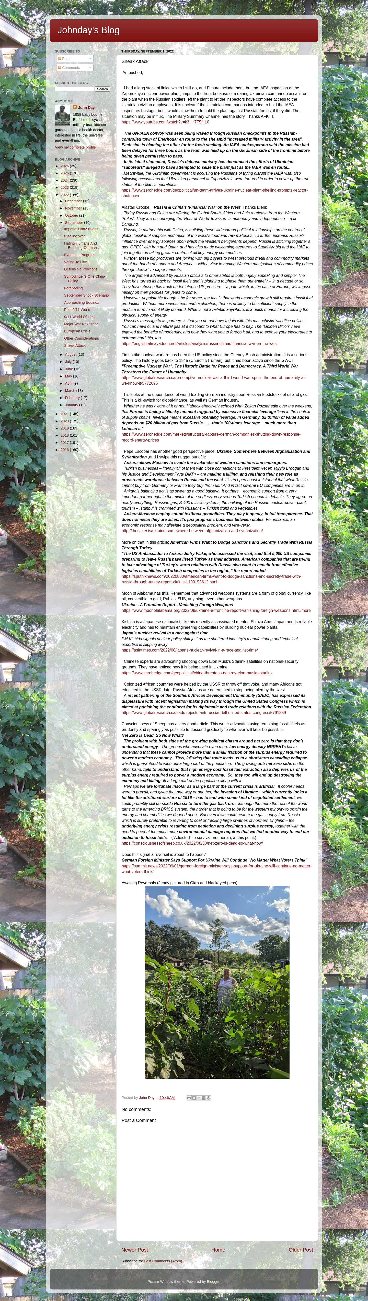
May (69, 376)
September (74, 223)
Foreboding (73, 288)
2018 (65, 435)
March (70, 391)
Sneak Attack (75, 345)
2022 (65, 195)
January (72, 405)
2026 (65, 166)
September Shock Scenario (86, 295)
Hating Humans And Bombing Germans (81, 245)
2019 (65, 428)
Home (218, 1250)
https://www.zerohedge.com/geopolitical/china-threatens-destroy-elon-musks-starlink (197, 673)
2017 (65, 442)
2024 (65, 180)
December (74, 201)
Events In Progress (79, 255)
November (74, 208)
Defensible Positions (80, 269)
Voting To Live (75, 262)
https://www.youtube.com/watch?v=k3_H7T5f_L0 (165, 122)
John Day (86, 108)
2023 (65, 187)
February (73, 398)
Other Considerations (81, 338)
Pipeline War (74, 236)
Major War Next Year (81, 324)
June (69, 369)
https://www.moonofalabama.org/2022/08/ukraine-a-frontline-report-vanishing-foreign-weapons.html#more (216, 610)
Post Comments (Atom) (163, 1261)
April (69, 383)
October (72, 215)
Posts (64, 59)
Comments (69, 68)
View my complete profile (75, 147)
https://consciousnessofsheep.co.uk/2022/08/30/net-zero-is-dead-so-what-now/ (192, 843)
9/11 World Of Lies (79, 317)
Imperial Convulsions (81, 229)
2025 (65, 173)
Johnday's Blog (88, 30)
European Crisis (77, 331)
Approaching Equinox (81, 302)
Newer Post (134, 1250)
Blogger (213, 1281)
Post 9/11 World (77, 310)
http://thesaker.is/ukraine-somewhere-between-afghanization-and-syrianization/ (192, 531)
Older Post (301, 1250)
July (69, 362)
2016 (65, 450)
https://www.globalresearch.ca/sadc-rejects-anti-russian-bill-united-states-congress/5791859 (204, 712)
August (71, 354)
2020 (65, 421)
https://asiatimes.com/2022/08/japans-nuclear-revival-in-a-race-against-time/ (190, 650)
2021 (65, 414)
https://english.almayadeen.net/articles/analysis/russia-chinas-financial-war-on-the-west (200, 343)
